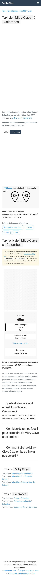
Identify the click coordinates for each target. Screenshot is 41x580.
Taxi (3, 11)
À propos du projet (25, 570)
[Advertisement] (20, 45)
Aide (33, 573)
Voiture (29, 227)
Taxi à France (12, 11)
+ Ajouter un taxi (9, 570)
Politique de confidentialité (18, 573)
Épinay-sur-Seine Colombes (19, 507)
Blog (36, 570)
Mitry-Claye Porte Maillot (17, 473)
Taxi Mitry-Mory (25, 11)
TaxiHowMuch (8, 3)
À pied (15, 233)
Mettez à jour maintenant (21, 118)
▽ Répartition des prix (20, 343)
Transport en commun (13, 227)
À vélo (6, 233)
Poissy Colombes (15, 498)
